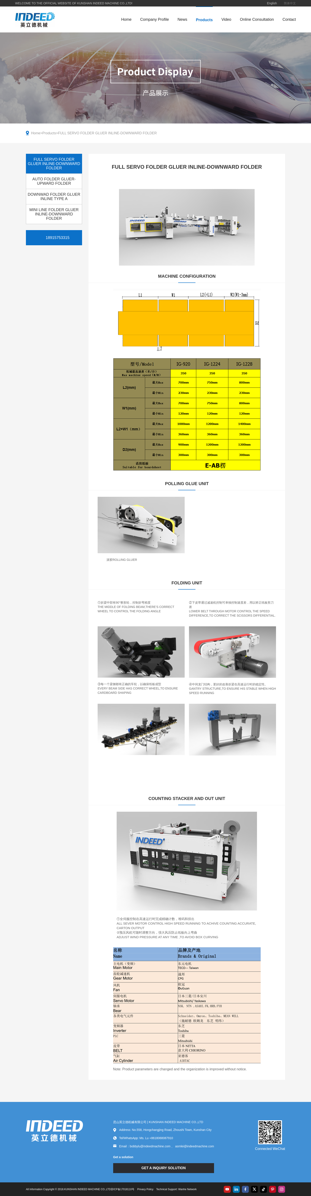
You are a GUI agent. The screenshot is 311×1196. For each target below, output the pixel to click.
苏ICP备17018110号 (122, 1189)
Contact (289, 19)
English (272, 3)
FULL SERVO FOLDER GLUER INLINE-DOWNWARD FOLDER (107, 133)
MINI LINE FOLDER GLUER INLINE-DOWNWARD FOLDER (54, 214)
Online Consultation (257, 19)
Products (204, 20)
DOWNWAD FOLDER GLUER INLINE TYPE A (54, 196)
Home (126, 19)
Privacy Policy (145, 1189)
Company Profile (154, 19)
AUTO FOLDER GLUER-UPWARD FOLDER (54, 181)
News (182, 19)
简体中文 (290, 3)
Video (226, 19)
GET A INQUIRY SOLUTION (163, 1168)
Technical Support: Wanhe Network (176, 1189)
